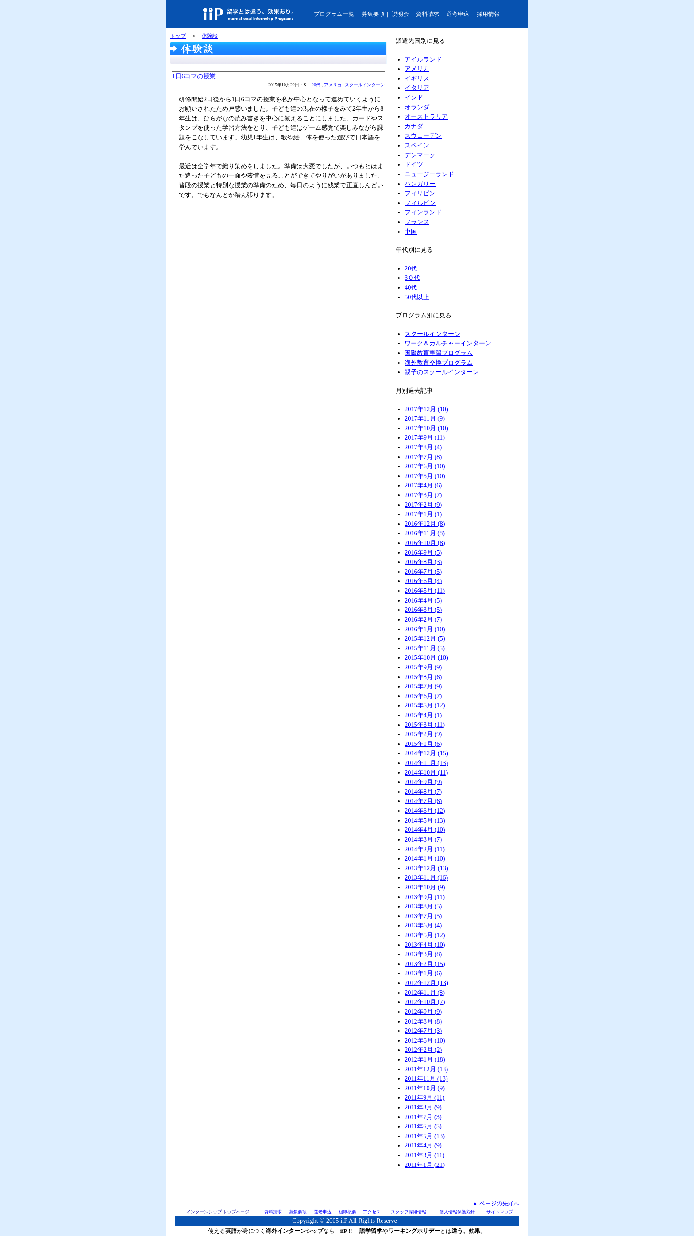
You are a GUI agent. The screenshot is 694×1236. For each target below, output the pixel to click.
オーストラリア (426, 116)
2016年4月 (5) (423, 600)
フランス (417, 221)
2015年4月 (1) (423, 714)
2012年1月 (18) (425, 1059)
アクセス (372, 1211)
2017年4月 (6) (423, 485)
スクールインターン (365, 84)
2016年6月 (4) (423, 580)
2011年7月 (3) (423, 1116)
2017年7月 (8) (423, 456)
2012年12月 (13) (426, 982)
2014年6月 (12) (425, 810)
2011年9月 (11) (424, 1097)
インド (414, 97)
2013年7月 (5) (423, 915)
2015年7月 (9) (423, 686)
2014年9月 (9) (423, 781)
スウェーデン (423, 135)
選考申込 (457, 14)
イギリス (417, 78)
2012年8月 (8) (423, 1021)
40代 (411, 287)
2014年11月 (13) (426, 762)
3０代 (412, 277)
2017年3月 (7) (423, 494)
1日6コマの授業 (194, 76)
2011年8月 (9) (423, 1107)
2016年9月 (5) (423, 552)
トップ (178, 36)
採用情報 (488, 14)
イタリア (417, 87)
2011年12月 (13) (426, 1069)
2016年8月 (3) (423, 561)
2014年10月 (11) (426, 772)
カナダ (414, 126)
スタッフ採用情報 (408, 1211)
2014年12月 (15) (426, 753)
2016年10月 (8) (425, 542)
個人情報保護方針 (457, 1211)
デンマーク (420, 154)
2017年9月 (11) (425, 437)
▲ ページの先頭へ (496, 1203)
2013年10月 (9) (425, 887)
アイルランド (423, 59)
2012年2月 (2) (423, 1049)
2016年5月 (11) (425, 590)
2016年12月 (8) (425, 523)
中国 (411, 231)
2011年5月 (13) (425, 1135)
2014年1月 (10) (425, 858)
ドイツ (414, 164)
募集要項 (373, 14)
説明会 (400, 14)
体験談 (210, 36)
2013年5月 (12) (425, 935)
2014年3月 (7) (423, 839)
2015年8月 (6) (423, 676)
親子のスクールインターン (442, 371)
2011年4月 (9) (423, 1145)
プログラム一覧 (334, 14)
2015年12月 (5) (425, 638)
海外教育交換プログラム (439, 362)
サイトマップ (499, 1211)
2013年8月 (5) (423, 906)
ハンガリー (420, 183)
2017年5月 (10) (425, 475)
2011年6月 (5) (423, 1126)
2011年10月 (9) (425, 1088)
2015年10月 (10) (426, 657)
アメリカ (333, 84)
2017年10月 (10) (426, 428)
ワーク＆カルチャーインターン (448, 343)
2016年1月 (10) (425, 629)
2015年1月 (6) (423, 743)
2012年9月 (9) (423, 1011)
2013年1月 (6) (423, 973)
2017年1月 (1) (423, 514)
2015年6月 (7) (423, 695)
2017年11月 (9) (425, 418)
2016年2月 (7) (423, 619)
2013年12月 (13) (426, 868)
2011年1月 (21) (425, 1164)
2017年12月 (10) (426, 409)
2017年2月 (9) (423, 504)
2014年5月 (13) (425, 820)
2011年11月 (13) (426, 1078)
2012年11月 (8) (425, 992)
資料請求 (427, 14)
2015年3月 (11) (425, 724)
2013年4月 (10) (425, 944)
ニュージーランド (429, 174)
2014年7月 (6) (423, 800)
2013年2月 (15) (425, 963)
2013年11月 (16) (426, 877)
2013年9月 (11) (425, 896)
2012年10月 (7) (425, 1001)
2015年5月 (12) (425, 705)
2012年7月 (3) (423, 1030)
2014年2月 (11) (425, 849)
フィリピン (420, 193)
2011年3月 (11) (424, 1155)
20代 (316, 84)
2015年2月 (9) (423, 734)
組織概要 (347, 1211)
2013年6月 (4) (423, 925)
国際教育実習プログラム (439, 352)
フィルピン (420, 202)
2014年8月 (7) (423, 791)
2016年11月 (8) (425, 533)
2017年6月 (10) (425, 466)
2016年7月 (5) (423, 571)
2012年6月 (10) (425, 1040)
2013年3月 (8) (423, 954)
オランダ (417, 107)
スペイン (417, 145)
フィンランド (423, 212)
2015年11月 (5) (425, 648)
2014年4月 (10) (425, 829)
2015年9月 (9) (423, 667)
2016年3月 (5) (423, 609)
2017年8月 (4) (423, 447)
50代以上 (417, 297)
